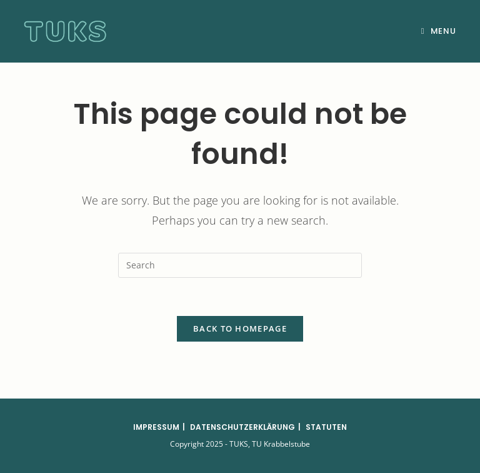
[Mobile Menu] (438, 31)
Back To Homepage (240, 328)
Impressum (156, 427)
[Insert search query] (240, 265)
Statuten (326, 427)
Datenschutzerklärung (242, 427)
